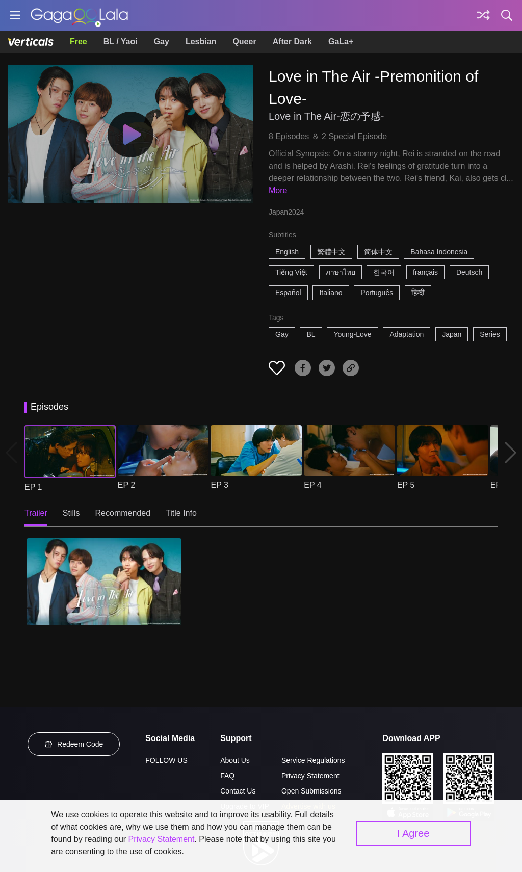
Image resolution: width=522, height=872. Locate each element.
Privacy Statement (310, 776)
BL (310, 334)
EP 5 (405, 485)
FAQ (227, 776)
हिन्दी (418, 292)
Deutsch (469, 272)
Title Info (181, 513)
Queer (244, 41)
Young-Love (352, 334)
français (425, 272)
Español (288, 292)
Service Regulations (313, 760)
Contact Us (237, 791)
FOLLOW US (166, 760)
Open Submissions (311, 791)
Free (78, 41)
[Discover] (483, 15)
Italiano (330, 292)
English (287, 252)
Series (490, 334)
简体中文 (378, 252)
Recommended (123, 513)
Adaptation (406, 334)
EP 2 (126, 485)
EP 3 (219, 485)
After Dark (292, 41)
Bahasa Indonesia (438, 252)
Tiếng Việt (291, 272)
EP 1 (33, 487)
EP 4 (312, 485)
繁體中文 (331, 252)
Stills (71, 513)
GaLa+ (340, 41)
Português (376, 292)
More (278, 190)
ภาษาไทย (340, 272)
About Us (235, 760)
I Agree (413, 833)
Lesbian (201, 41)
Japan (451, 334)
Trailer (35, 513)
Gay (161, 41)
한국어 (384, 272)
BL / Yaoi (120, 41)
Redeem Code (73, 744)
